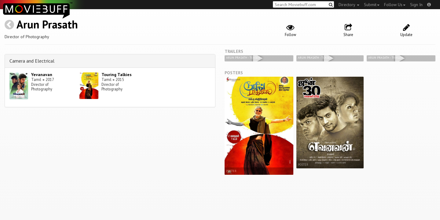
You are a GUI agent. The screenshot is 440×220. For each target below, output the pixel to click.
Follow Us (394, 4)
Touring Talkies (116, 74)
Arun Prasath (47, 24)
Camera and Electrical (31, 61)
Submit (372, 4)
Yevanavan (41, 74)
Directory (349, 4)
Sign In (416, 4)
